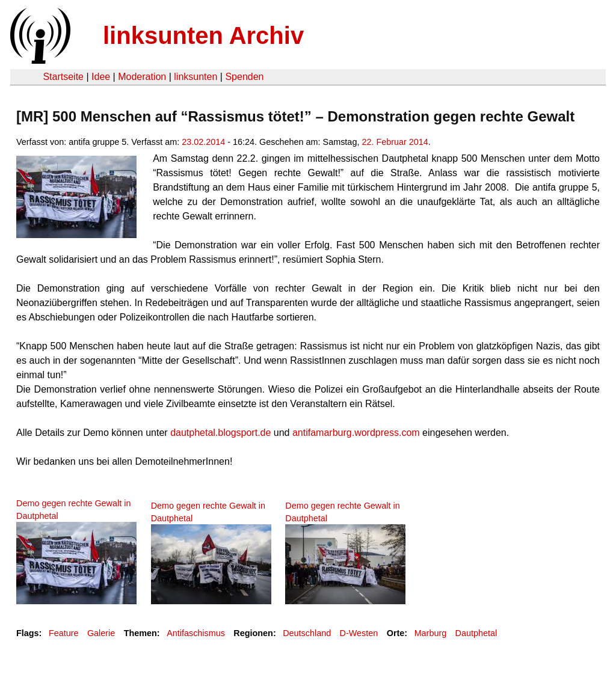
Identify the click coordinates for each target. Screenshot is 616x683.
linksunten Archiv (203, 35)
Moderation (142, 77)
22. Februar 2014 (395, 142)
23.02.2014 (203, 142)
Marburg (430, 633)
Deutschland (307, 633)
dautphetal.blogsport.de (220, 432)
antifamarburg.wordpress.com (356, 432)
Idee (100, 77)
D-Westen (359, 633)
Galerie (101, 633)
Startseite (63, 77)
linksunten (195, 77)
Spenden (244, 77)
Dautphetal (476, 633)
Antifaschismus (196, 633)
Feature (64, 633)
